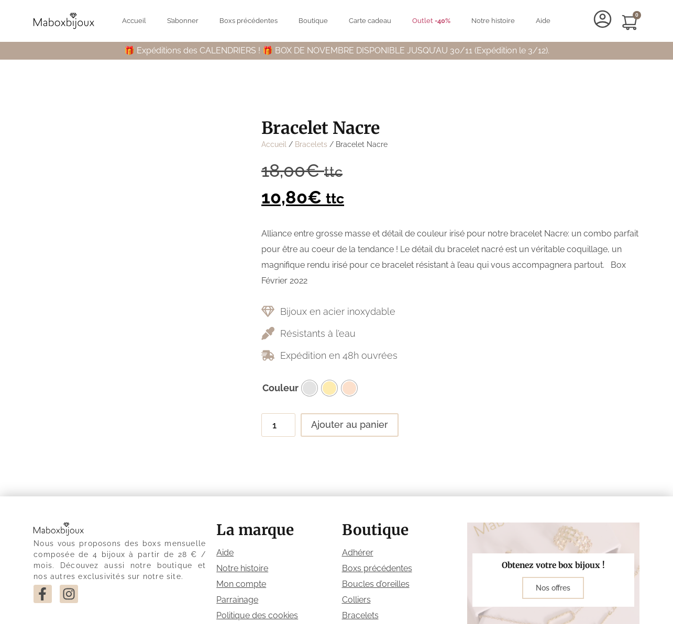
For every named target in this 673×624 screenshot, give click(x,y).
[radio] (309, 388)
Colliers (356, 600)
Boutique (313, 21)
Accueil (134, 21)
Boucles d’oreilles (376, 584)
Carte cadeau (370, 21)
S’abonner (182, 21)
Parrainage (237, 600)
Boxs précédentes (248, 21)
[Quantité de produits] (278, 424)
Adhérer (357, 553)
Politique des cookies (257, 615)
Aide (543, 21)
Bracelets (311, 144)
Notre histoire (493, 21)
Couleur (280, 388)
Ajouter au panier (349, 424)
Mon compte (241, 584)
